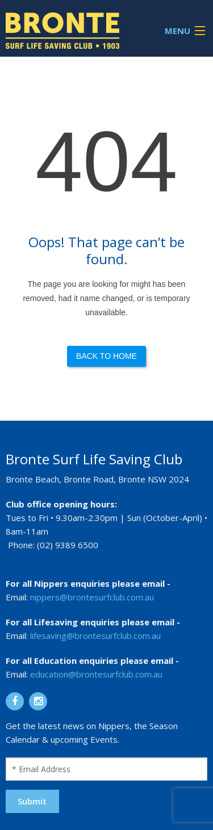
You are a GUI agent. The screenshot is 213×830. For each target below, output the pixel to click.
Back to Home (106, 356)
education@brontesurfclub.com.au (96, 674)
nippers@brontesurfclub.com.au (92, 597)
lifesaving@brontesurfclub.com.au (95, 635)
